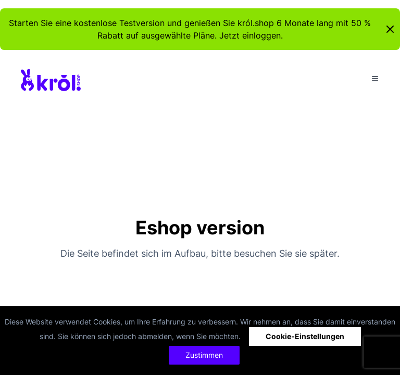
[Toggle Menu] (375, 78)
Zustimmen (204, 355)
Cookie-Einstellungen (305, 336)
